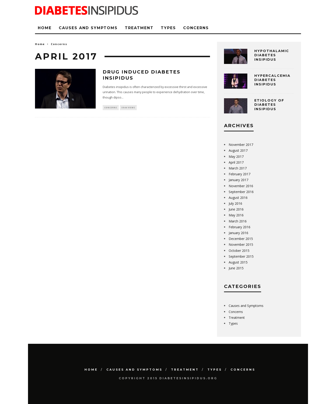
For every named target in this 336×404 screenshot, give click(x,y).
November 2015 (241, 244)
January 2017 (238, 180)
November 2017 (241, 144)
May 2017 (236, 156)
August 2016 (238, 197)
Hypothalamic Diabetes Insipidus (271, 55)
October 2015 (239, 250)
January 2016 (238, 233)
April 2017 (236, 162)
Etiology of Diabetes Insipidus (269, 104)
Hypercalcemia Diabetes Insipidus (272, 80)
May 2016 (236, 215)
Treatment (139, 28)
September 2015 (241, 256)
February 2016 (239, 227)
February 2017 (239, 174)
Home (45, 28)
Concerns (196, 28)
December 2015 (241, 238)
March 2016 (238, 221)
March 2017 (238, 168)
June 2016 (236, 209)
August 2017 (238, 150)
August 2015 (238, 262)
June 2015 (236, 268)
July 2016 (235, 203)
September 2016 (241, 192)
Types (168, 28)
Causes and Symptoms (88, 28)
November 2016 (241, 186)
